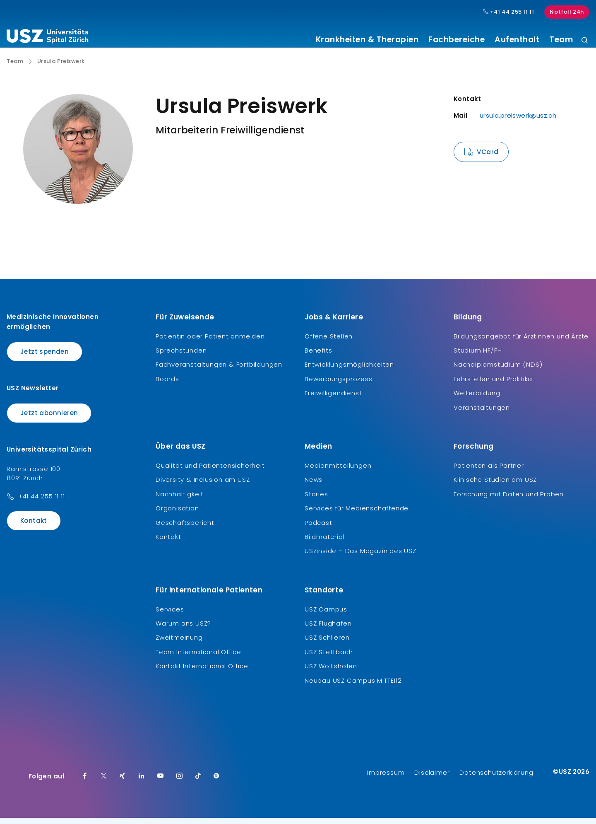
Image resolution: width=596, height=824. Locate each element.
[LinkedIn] (141, 782)
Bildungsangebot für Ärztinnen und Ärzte (521, 342)
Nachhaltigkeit (180, 500)
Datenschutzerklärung (496, 778)
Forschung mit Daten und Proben (509, 500)
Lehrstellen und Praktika (493, 385)
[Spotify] (216, 782)
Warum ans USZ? (183, 629)
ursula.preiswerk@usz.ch (518, 121)
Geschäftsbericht (185, 528)
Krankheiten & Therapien (367, 39)
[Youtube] (160, 782)
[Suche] (584, 40)
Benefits (318, 356)
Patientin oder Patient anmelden (210, 342)
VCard (487, 158)
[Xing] (122, 782)
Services (170, 615)
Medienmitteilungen (338, 471)
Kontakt (33, 526)
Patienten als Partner (489, 471)
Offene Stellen (329, 342)
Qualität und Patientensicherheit (210, 471)
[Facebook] (85, 782)
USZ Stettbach (329, 658)
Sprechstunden (181, 356)
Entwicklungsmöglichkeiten (349, 370)
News (313, 485)
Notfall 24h (567, 12)
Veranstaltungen (482, 413)
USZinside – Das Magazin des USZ (360, 557)
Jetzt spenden (44, 357)
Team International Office (198, 658)
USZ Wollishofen (331, 672)
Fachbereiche (456, 39)
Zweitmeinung (179, 643)
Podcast (318, 528)
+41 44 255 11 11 (41, 502)
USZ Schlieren (327, 643)
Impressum (385, 778)
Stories (316, 500)
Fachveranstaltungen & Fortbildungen (219, 370)
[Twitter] (104, 782)
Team (561, 39)
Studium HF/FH (478, 356)
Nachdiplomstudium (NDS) (498, 370)
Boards (167, 385)
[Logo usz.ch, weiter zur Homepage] (47, 38)
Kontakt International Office (202, 672)
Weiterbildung (477, 399)
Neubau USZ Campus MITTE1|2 (353, 686)
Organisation (177, 514)
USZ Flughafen (328, 629)
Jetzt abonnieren (49, 419)
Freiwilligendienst (333, 399)
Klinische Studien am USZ (495, 485)
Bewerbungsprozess (338, 385)
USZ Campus (326, 615)
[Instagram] (179, 782)
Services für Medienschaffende (357, 514)
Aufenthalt (517, 39)
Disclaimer (431, 778)
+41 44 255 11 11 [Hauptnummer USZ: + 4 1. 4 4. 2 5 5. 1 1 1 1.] (508, 12)
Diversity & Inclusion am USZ (203, 485)
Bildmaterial (325, 543)
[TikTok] (198, 782)
